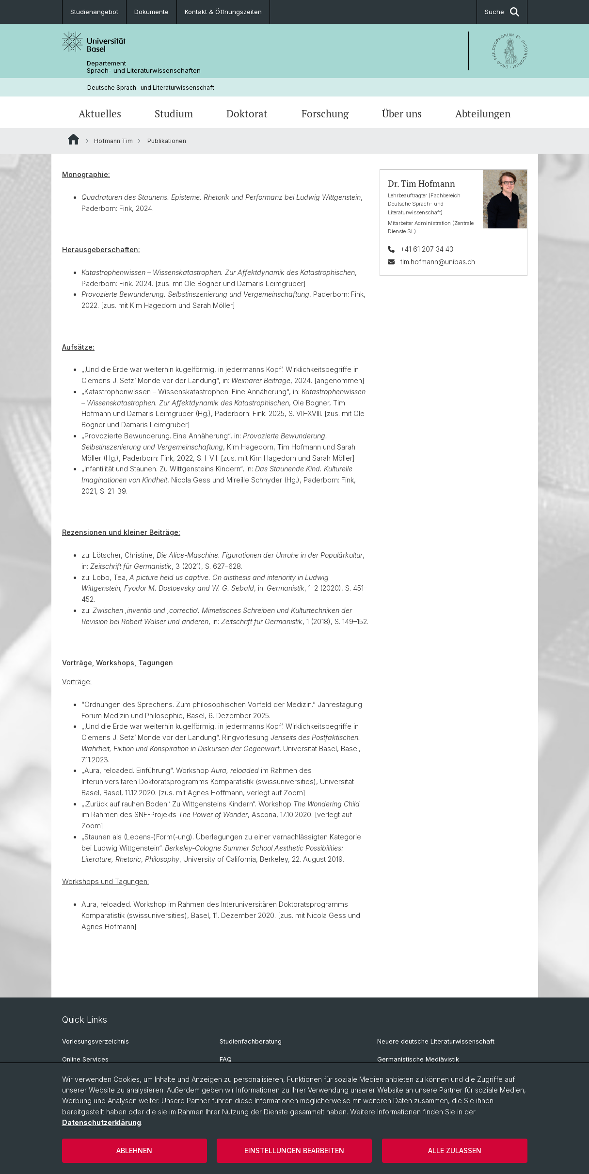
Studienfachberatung (251, 1041)
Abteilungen (482, 113)
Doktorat (247, 113)
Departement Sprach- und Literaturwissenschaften (144, 67)
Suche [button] (502, 11)
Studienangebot (94, 12)
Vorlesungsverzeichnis (95, 1041)
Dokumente (151, 12)
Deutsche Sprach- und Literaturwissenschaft (150, 87)
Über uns (402, 113)
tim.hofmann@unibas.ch (437, 261)
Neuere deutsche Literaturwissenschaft (435, 1041)
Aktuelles (100, 113)
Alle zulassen (454, 1150)
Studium (174, 113)
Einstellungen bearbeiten (294, 1150)
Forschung (325, 113)
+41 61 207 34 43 (426, 249)
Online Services (85, 1059)
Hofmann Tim (113, 141)
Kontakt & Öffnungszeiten (223, 12)
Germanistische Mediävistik (418, 1059)
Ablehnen (134, 1150)
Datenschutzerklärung (101, 1122)
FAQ (226, 1059)
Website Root (73, 139)
